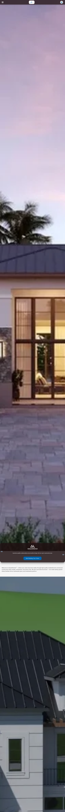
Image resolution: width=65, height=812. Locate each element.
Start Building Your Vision (32, 558)
